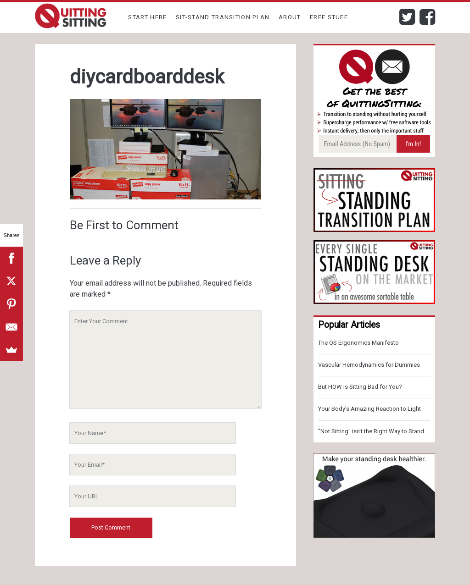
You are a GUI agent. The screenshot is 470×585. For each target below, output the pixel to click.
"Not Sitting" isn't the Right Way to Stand (371, 431)
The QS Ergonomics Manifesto (358, 342)
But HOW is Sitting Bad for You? (360, 386)
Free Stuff (329, 17)
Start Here (147, 17)
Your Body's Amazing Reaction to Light (369, 408)
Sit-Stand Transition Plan (223, 17)
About (290, 17)
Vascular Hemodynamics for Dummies (369, 364)
